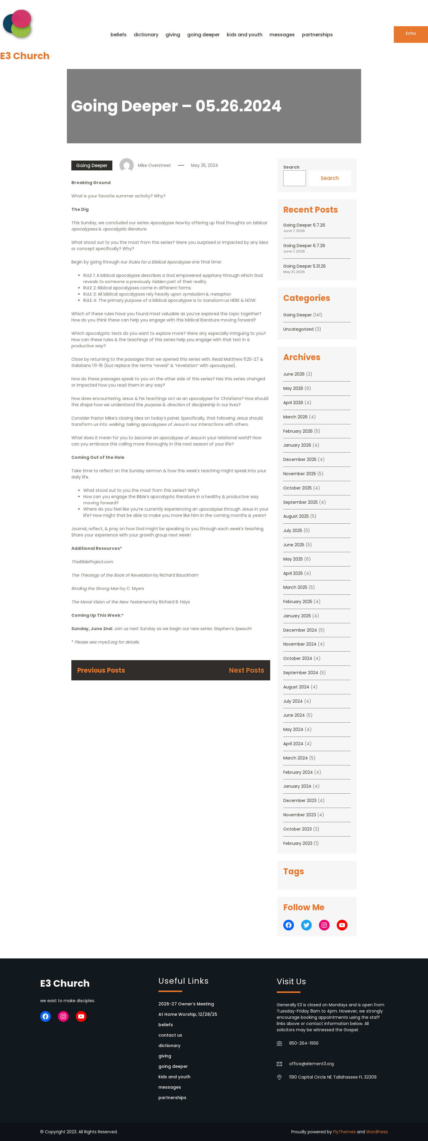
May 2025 (293, 559)
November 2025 (299, 474)
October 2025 (297, 488)
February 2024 (298, 772)
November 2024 (300, 644)
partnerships (172, 1098)
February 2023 (297, 843)
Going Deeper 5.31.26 (304, 266)
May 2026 (293, 388)
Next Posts (246, 670)
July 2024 (293, 701)
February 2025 (297, 602)
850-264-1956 (304, 1043)
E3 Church (25, 55)
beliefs (165, 1025)
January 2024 (297, 786)
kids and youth (174, 1077)
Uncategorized (298, 329)
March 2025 (295, 587)
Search (291, 167)
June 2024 (294, 715)
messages (169, 1087)
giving (164, 1056)
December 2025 (300, 459)
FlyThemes (344, 1132)
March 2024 (295, 758)
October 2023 (297, 829)
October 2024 (297, 658)
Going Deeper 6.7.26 (304, 225)
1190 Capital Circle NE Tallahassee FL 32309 (333, 1077)
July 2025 (292, 530)
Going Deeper (92, 165)
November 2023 (299, 815)
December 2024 (300, 630)
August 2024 (296, 687)
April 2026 (293, 403)
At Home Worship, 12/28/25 (187, 1014)
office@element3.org (311, 1064)
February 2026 (298, 431)
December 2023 (300, 800)
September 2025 (300, 502)
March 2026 (295, 417)
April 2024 (293, 744)
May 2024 (293, 729)
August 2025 (296, 516)
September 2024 (300, 673)
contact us (170, 1035)
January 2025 (297, 616)
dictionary (169, 1046)
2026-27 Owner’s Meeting (186, 1004)
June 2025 (293, 545)
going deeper (173, 1066)
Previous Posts (101, 670)
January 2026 (297, 445)
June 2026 (294, 374)
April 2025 (293, 573)
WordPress (377, 1132)
